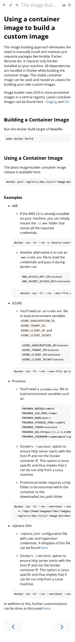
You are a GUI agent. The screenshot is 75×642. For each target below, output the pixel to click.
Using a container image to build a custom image (32, 27)
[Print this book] (64, 5)
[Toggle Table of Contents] (4, 5)
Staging (51, 102)
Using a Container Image (33, 158)
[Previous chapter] (13, 626)
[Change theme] (10, 5)
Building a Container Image (36, 119)
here (44, 548)
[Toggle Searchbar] (17, 5)
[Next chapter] (62, 626)
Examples (13, 197)
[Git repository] (69, 5)
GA (66, 102)
